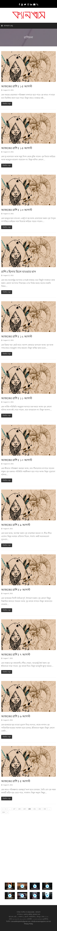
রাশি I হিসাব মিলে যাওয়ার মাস (18, 271)
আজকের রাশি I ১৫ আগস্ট (16, 86)
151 (34, 809)
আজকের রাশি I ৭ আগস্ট (15, 654)
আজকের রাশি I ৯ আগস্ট (15, 524)
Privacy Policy (28, 924)
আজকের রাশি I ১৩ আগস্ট (16, 209)
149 (24, 809)
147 (14, 809)
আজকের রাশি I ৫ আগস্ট (15, 781)
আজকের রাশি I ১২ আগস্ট (16, 336)
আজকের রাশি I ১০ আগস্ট (16, 460)
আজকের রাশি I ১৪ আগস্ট (16, 148)
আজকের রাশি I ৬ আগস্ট (15, 716)
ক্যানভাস (37, 912)
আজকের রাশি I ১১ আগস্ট (16, 398)
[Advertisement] (28, 847)
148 (19, 809)
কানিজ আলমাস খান (34, 914)
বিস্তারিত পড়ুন (7, 103)
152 (39, 809)
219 (3, 812)
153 (45, 809)
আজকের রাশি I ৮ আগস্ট (15, 589)
